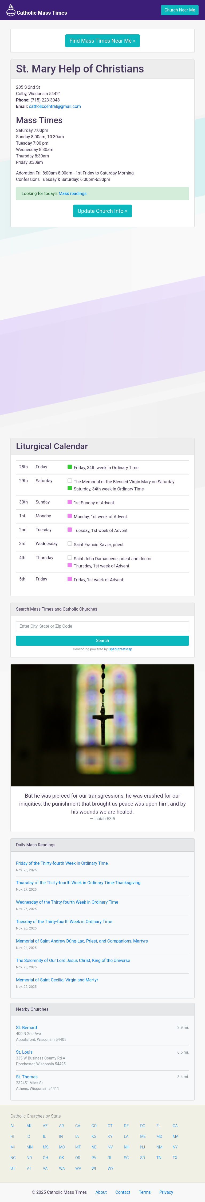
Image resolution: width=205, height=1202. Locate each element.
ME (142, 1136)
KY (110, 1136)
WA (61, 1168)
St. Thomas (27, 1076)
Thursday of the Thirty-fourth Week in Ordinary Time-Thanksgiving (78, 882)
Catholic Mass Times (36, 10)
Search (102, 640)
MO (61, 1147)
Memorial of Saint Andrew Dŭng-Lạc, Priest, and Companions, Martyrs (82, 941)
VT (29, 1168)
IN (61, 1136)
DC (142, 1126)
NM (159, 1147)
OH (45, 1158)
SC (126, 1158)
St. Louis (24, 1052)
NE (94, 1147)
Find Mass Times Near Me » (103, 41)
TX (175, 1158)
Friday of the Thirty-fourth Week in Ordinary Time (62, 863)
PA (94, 1158)
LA (126, 1136)
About (101, 1192)
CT (110, 1126)
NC (13, 1158)
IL (44, 1136)
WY (110, 1168)
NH (126, 1147)
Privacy (166, 1192)
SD (142, 1158)
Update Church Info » (102, 211)
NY (175, 1147)
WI (94, 1168)
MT (78, 1147)
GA (175, 1126)
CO (94, 1126)
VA (45, 1168)
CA (77, 1126)
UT (12, 1168)
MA (175, 1136)
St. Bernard (26, 1027)
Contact (122, 1192)
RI (109, 1158)
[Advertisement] (102, 271)
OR (77, 1158)
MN (29, 1147)
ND (29, 1158)
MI (12, 1147)
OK (61, 1158)
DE (126, 1126)
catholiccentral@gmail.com (55, 106)
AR (61, 1126)
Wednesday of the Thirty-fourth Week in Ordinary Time (67, 902)
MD (159, 1136)
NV (110, 1147)
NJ (142, 1147)
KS (94, 1136)
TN (158, 1158)
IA (77, 1136)
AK (29, 1126)
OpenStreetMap (120, 649)
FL (158, 1126)
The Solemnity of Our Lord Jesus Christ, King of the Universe (73, 960)
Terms (145, 1192)
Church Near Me (179, 10)
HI (12, 1136)
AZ (45, 1126)
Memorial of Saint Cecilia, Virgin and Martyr (57, 979)
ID (28, 1136)
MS (45, 1147)
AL (12, 1126)
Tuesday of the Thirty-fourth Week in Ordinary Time (64, 921)
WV (78, 1168)
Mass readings (73, 193)
